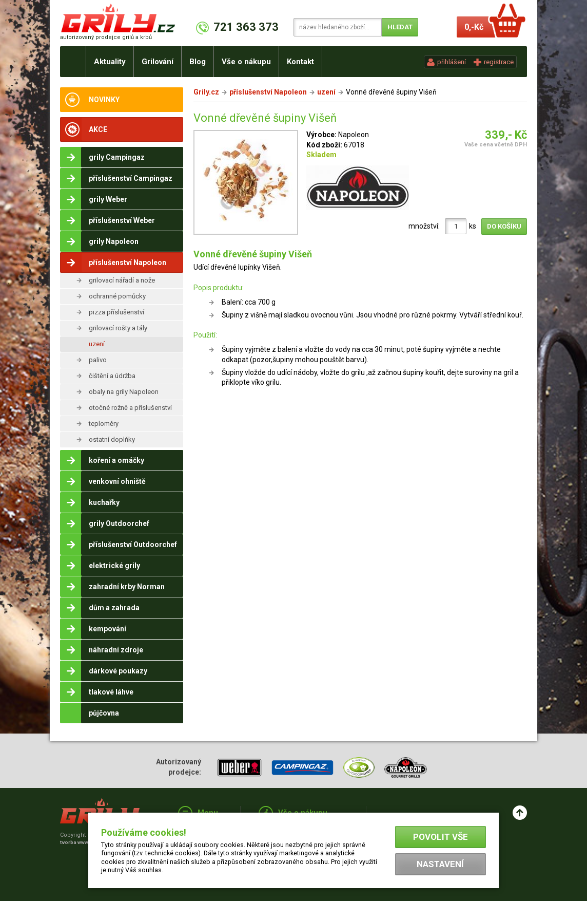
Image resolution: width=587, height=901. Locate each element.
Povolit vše (440, 837)
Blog (197, 61)
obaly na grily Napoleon (124, 392)
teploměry (104, 423)
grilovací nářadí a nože (122, 280)
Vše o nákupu (246, 61)
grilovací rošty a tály (118, 328)
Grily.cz (206, 92)
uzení (97, 344)
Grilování (157, 61)
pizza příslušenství (116, 312)
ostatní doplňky (112, 439)
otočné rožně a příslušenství (130, 407)
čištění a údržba (112, 376)
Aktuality (110, 61)
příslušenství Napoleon (268, 92)
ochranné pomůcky (117, 296)
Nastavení (440, 864)
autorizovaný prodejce (106, 37)
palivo (98, 360)
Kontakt (300, 61)
